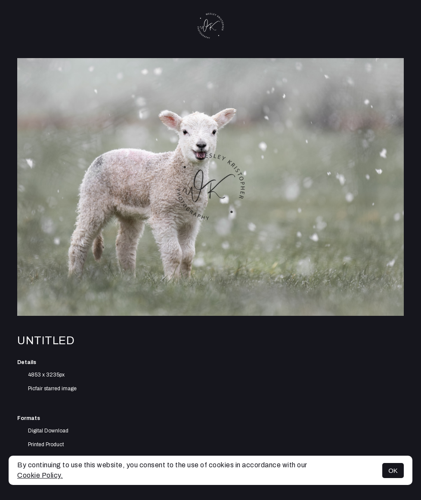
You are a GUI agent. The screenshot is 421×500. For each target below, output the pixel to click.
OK (393, 470)
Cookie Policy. (40, 475)
